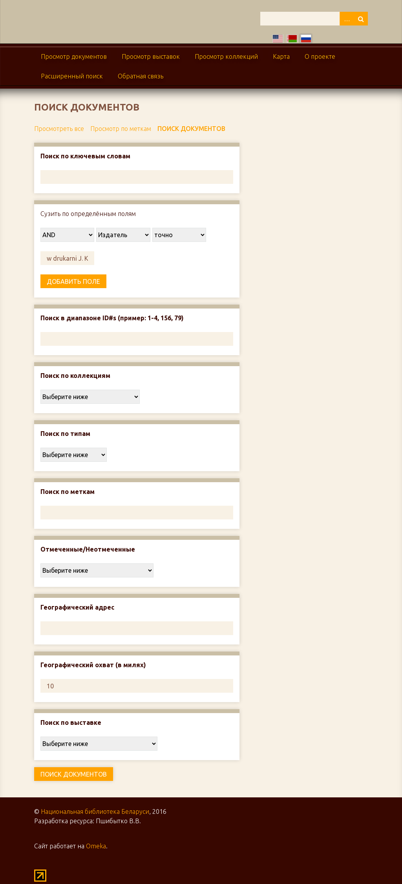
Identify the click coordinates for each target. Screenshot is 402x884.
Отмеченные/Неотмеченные (87, 549)
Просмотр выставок (151, 56)
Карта (281, 56)
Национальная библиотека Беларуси (95, 811)
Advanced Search (347, 18)
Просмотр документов (74, 56)
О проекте (320, 56)
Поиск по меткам (67, 491)
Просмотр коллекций (226, 56)
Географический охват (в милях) (93, 664)
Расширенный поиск (72, 76)
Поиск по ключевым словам (85, 156)
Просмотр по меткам (120, 128)
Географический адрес (77, 607)
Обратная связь (140, 76)
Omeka (96, 846)
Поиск (361, 18)
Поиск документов (191, 128)
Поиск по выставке (70, 722)
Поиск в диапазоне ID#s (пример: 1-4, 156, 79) (112, 317)
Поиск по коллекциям (75, 375)
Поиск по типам (65, 433)
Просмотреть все (59, 128)
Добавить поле (73, 281)
